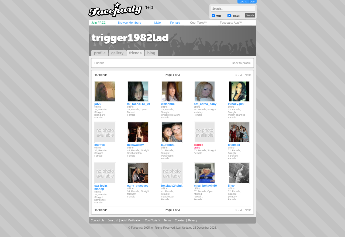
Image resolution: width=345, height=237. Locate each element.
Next (247, 74)
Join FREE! (98, 22)
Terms (167, 220)
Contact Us (97, 220)
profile (100, 53)
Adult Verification (131, 220)
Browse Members (129, 22)
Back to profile (241, 63)
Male (157, 22)
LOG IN (243, 2)
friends (135, 53)
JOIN (252, 2)
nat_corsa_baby (205, 103)
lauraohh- (168, 144)
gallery (117, 53)
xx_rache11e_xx (138, 103)
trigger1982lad (130, 37)
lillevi (232, 185)
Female (175, 22)
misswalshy (135, 144)
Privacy (192, 220)
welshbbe (168, 103)
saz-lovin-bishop (101, 187)
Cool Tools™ (198, 22)
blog (151, 53)
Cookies (180, 220)
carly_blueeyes (138, 185)
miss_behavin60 (205, 185)
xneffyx (99, 144)
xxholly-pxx (236, 103)
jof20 (97, 103)
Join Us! (113, 220)
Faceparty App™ (231, 22)
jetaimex (234, 144)
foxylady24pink (171, 185)
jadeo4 (198, 144)
